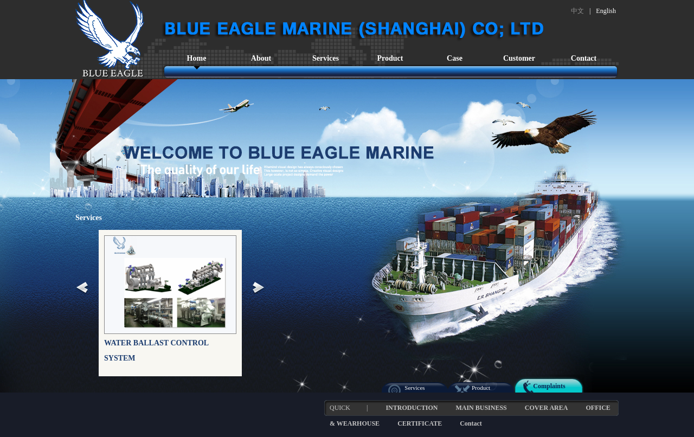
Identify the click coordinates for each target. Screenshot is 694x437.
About (261, 58)
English (606, 11)
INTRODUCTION (411, 408)
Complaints (549, 386)
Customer (519, 58)
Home (197, 58)
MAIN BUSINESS (480, 408)
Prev (82, 288)
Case (454, 58)
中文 (577, 11)
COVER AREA (546, 408)
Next (258, 288)
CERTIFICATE (419, 423)
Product (390, 58)
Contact (583, 58)
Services (325, 58)
